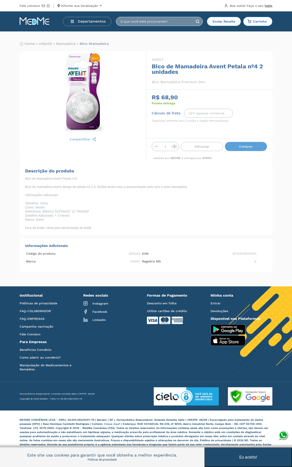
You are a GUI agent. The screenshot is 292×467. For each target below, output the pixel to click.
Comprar (246, 146)
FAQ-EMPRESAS (32, 319)
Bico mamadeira (94, 44)
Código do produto (40, 253)
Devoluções (219, 311)
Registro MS (151, 261)
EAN (145, 253)
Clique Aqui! (112, 424)
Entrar (216, 303)
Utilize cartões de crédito (167, 311)
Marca (31, 261)
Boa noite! (248, 6)
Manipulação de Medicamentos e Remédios (45, 367)
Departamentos (88, 21)
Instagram (95, 303)
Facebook (95, 311)
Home (27, 44)
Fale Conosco (30, 334)
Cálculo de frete (166, 113)
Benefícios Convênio (35, 350)
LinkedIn (94, 320)
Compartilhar (83, 139)
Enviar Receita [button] (224, 21)
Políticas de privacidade (38, 303)
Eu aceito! (248, 457)
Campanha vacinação (36, 326)
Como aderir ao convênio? (40, 357)
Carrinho (257, 21)
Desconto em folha (162, 303)
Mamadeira (66, 44)
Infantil (45, 44)
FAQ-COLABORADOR (35, 311)
